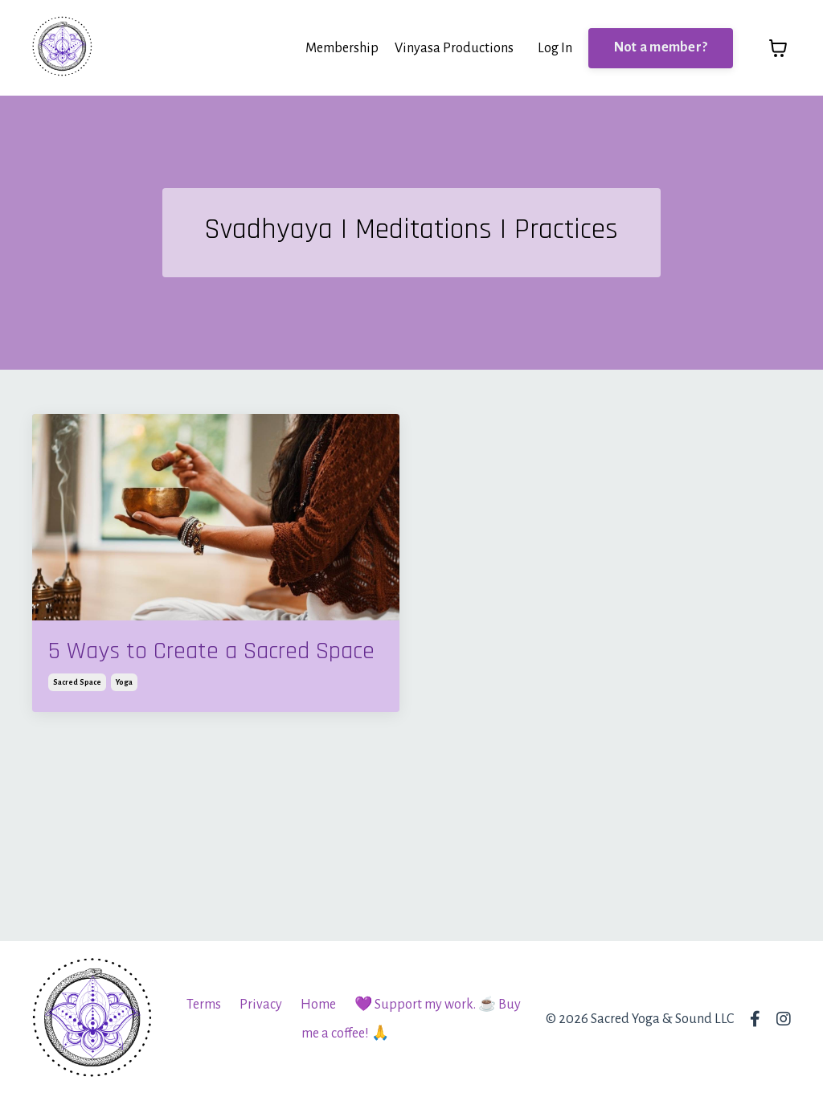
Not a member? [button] (660, 47)
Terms (203, 1004)
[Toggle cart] (778, 48)
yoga (124, 682)
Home (318, 1004)
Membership (342, 48)
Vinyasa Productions (454, 48)
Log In (555, 48)
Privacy (261, 1004)
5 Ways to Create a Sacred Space (211, 651)
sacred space (77, 682)
